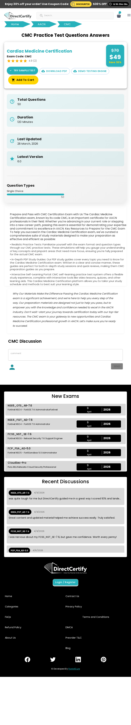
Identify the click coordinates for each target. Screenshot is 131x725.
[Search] (61, 15)
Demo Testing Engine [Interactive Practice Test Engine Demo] (90, 71)
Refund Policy (13, 627)
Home (15, 24)
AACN (42, 24)
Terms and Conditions (95, 617)
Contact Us (72, 596)
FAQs (8, 617)
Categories (11, 606)
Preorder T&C (74, 637)
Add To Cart (23, 80)
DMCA (69, 627)
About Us (10, 637)
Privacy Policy (74, 606)
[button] (81, 4)
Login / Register (65, 582)
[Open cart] (118, 15)
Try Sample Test (22, 70)
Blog (68, 648)
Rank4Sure (74, 668)
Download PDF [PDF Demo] (55, 71)
